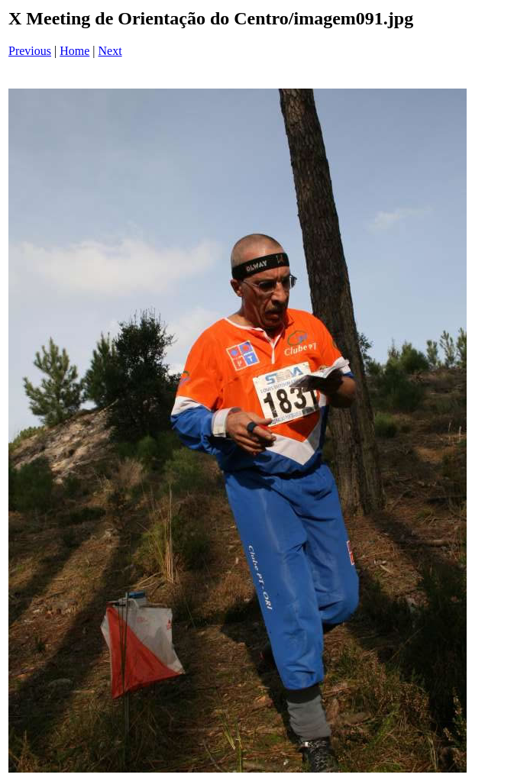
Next (110, 50)
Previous (29, 50)
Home (74, 50)
